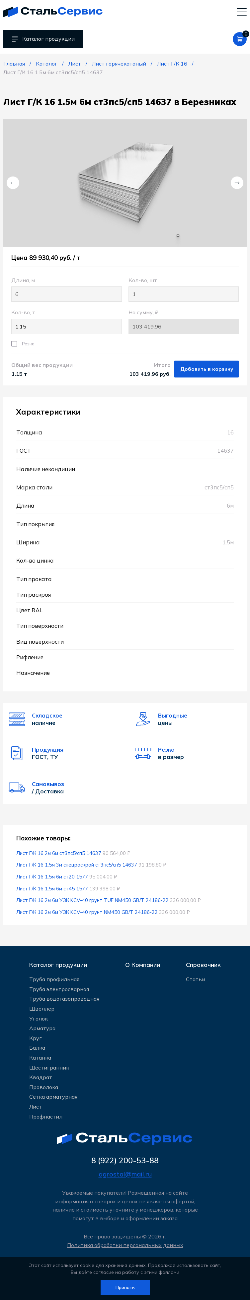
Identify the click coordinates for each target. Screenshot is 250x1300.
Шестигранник (49, 1067)
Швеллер (41, 1008)
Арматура (42, 1028)
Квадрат (40, 1077)
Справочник (203, 965)
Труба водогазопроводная (64, 998)
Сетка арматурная (53, 1096)
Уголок (38, 1018)
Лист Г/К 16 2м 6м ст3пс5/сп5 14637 (58, 853)
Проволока (43, 1087)
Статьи (195, 979)
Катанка (40, 1057)
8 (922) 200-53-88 (125, 1160)
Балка (37, 1047)
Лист (35, 1106)
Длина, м (66, 289)
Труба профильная (54, 979)
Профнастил (45, 1116)
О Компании (142, 965)
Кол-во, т (66, 321)
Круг (35, 1038)
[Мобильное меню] (242, 12)
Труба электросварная (59, 989)
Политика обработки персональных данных (125, 1245)
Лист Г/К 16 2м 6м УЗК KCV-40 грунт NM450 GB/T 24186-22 (87, 912)
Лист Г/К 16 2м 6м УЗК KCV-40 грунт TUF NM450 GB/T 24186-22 (92, 900)
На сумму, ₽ (183, 321)
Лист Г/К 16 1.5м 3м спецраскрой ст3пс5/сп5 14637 (76, 865)
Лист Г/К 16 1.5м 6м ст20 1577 (52, 877)
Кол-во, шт (183, 289)
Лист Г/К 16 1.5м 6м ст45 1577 (52, 888)
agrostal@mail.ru (125, 1174)
